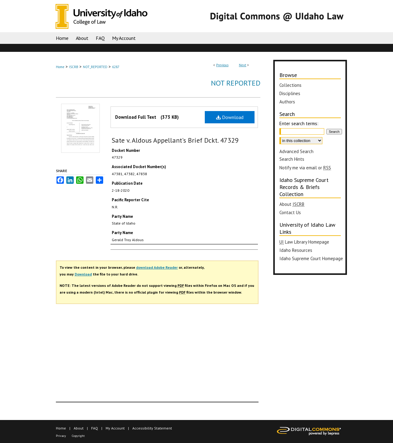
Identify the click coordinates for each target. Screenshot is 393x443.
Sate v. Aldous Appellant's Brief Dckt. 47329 (175, 140)
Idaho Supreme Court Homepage (311, 258)
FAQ (94, 428)
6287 (115, 67)
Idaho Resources (295, 250)
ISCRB (73, 67)
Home (60, 67)
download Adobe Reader (157, 267)
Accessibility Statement (152, 428)
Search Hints (291, 159)
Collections (290, 85)
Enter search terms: (298, 123)
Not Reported (235, 83)
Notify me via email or (305, 168)
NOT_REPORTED (95, 67)
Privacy (61, 436)
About (291, 204)
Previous (222, 65)
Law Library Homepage (304, 242)
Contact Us (290, 212)
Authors (287, 102)
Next (242, 65)
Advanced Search (296, 151)
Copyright (78, 436)
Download (229, 117)
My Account (115, 428)
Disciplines (289, 93)
